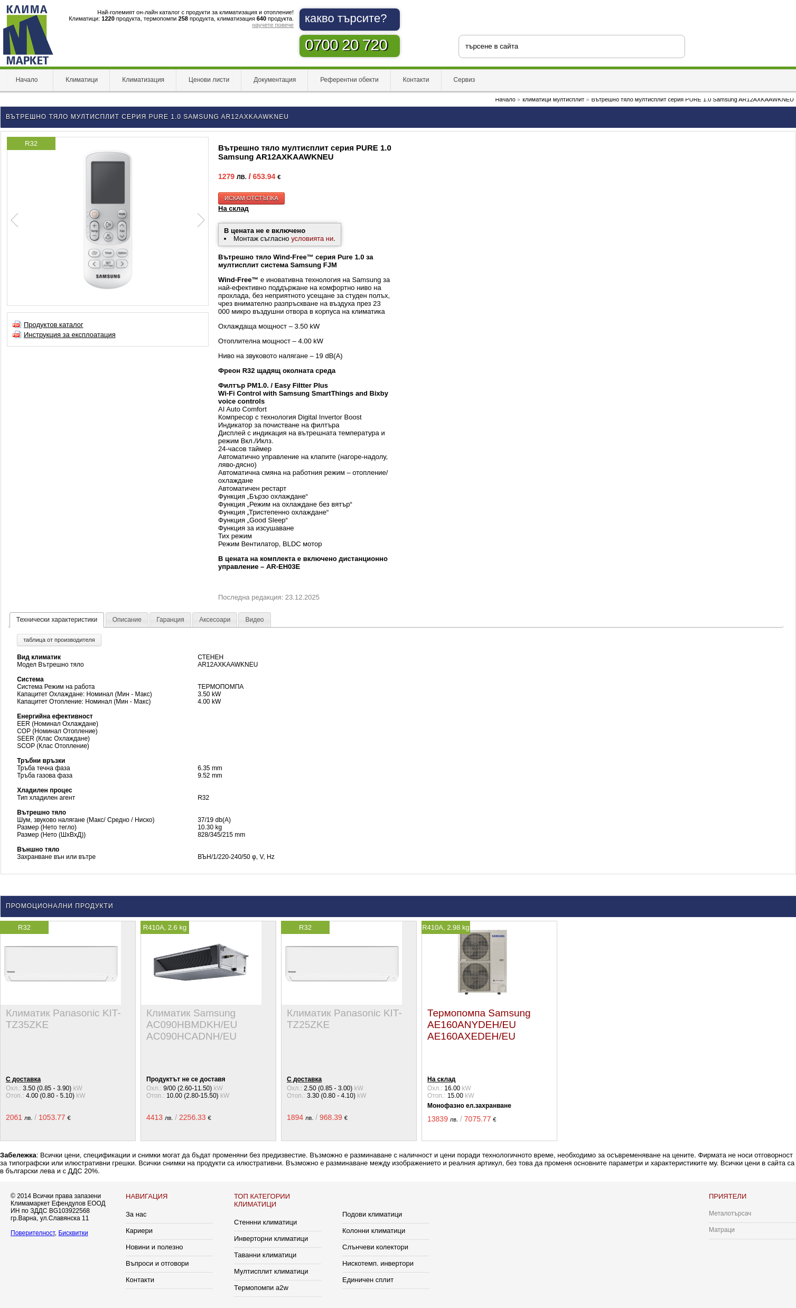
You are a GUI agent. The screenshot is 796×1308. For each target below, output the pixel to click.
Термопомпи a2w (261, 1288)
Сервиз (464, 79)
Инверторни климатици (271, 1238)
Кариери (139, 1231)
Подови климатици (372, 1214)
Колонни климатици (373, 1231)
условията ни (312, 238)
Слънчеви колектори (375, 1247)
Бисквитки (73, 1233)
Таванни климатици (265, 1255)
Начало (26, 79)
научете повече (273, 25)
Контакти (416, 79)
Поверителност (33, 1233)
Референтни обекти (349, 79)
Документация (275, 79)
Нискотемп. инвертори (378, 1263)
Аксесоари (214, 619)
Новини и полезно (154, 1247)
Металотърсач (730, 1213)
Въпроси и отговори (157, 1263)
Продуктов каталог (53, 325)
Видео (254, 619)
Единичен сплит (368, 1280)
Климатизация (143, 79)
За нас (136, 1214)
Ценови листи (209, 79)
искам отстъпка (251, 198)
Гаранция (170, 619)
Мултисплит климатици (271, 1271)
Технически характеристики (56, 619)
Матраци (722, 1230)
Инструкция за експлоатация (70, 335)
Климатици (81, 79)
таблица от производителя (59, 640)
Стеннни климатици (265, 1222)
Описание (127, 619)
